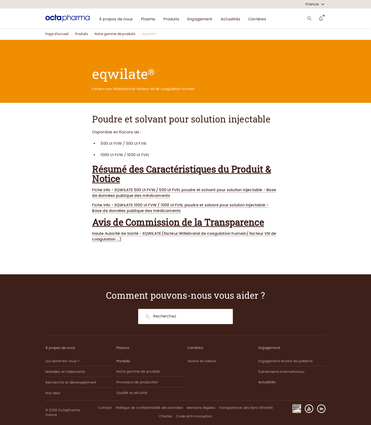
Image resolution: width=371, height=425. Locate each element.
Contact (105, 408)
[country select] (315, 4)
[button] (319, 409)
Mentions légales (201, 408)
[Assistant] (321, 18)
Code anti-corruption (194, 416)
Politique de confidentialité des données (149, 408)
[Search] (309, 18)
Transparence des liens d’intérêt (246, 408)
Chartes (165, 416)
